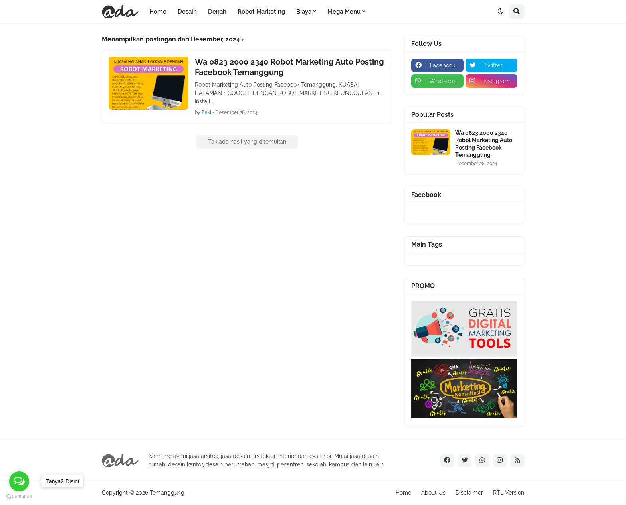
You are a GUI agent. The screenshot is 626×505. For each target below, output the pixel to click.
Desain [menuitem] (187, 11)
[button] (500, 11)
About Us (433, 492)
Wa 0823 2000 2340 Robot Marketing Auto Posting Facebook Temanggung (289, 67)
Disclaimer (469, 492)
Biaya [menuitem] (303, 11)
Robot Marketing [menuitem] (261, 11)
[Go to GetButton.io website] (19, 496)
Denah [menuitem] (217, 11)
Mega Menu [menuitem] (344, 11)
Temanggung (167, 492)
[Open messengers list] (19, 481)
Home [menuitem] (157, 11)
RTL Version (508, 492)
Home (403, 492)
